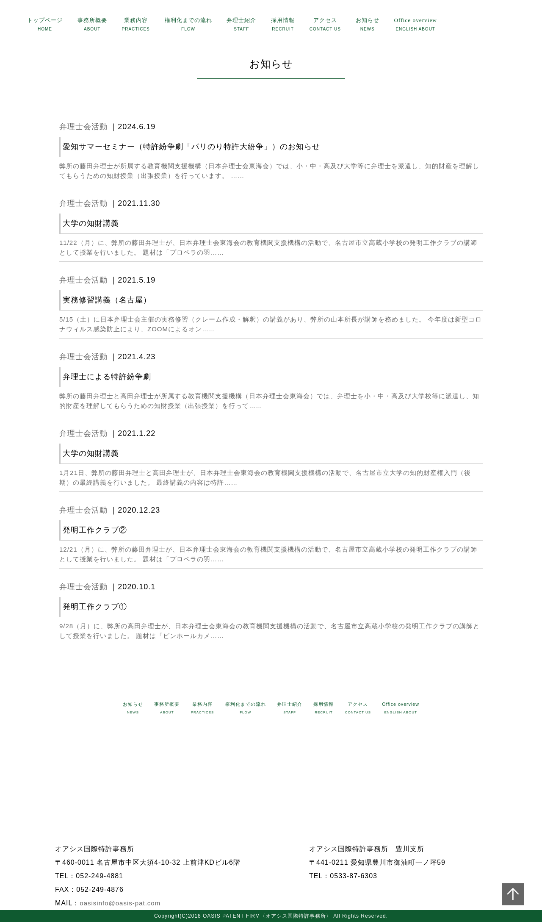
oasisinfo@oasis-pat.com (120, 905)
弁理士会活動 (83, 129)
